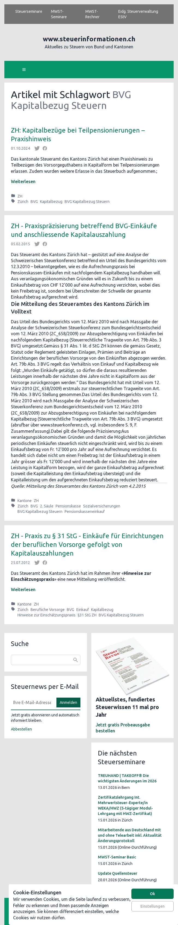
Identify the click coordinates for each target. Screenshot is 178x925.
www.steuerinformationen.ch (89, 39)
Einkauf (82, 609)
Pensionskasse (68, 506)
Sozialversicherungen (101, 506)
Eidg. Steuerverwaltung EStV (138, 14)
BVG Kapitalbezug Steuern (87, 201)
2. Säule (46, 506)
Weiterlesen (23, 181)
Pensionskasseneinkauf (85, 511)
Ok (152, 894)
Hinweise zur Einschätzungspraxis (46, 615)
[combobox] (45, 660)
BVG (34, 201)
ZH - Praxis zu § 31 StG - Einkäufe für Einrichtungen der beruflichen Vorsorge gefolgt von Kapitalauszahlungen (87, 544)
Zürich (22, 201)
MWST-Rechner (92, 14)
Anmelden (68, 702)
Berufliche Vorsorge (48, 609)
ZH (19, 196)
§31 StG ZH (87, 615)
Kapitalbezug (51, 201)
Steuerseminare (28, 11)
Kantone (24, 500)
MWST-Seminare (59, 14)
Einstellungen (152, 906)
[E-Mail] (32, 702)
